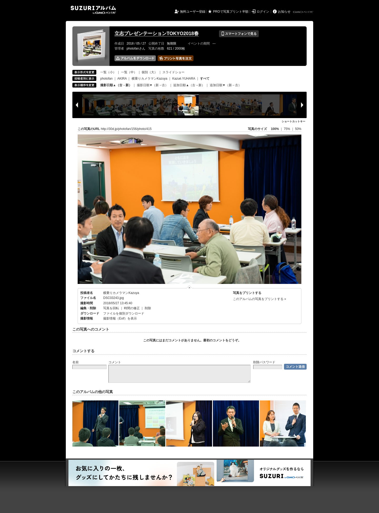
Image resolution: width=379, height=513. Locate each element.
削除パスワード (264, 362)
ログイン (263, 11)
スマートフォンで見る (239, 33)
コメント (114, 362)
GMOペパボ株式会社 (303, 12)
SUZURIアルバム (93, 10)
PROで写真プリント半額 (230, 11)
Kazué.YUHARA (183, 78)
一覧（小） (108, 72)
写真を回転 (111, 308)
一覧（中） (129, 72)
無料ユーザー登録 (192, 11)
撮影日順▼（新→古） (152, 85)
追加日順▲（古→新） (189, 85)
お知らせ (284, 11)
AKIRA (122, 78)
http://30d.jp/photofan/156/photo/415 (126, 129)
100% (275, 129)
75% (287, 129)
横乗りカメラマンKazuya (149, 78)
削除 (148, 308)
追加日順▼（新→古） (225, 85)
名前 (75, 362)
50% (298, 129)
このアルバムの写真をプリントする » (259, 299)
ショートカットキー (293, 121)
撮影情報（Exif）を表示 (120, 318)
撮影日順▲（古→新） (116, 85)
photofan (106, 78)
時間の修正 (132, 308)
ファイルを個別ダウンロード (123, 313)
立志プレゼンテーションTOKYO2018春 (156, 33)
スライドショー (173, 72)
